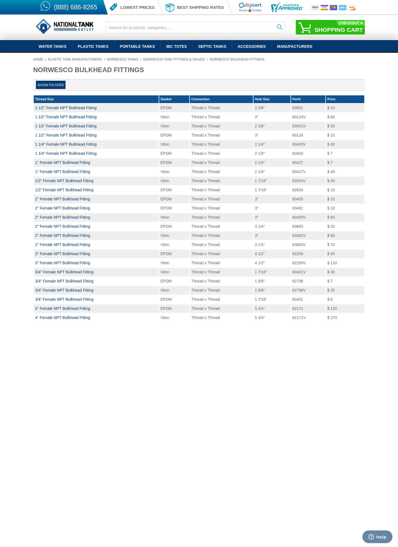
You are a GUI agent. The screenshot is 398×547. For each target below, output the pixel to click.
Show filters (50, 85)
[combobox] (195, 27)
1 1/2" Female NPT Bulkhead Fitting (66, 108)
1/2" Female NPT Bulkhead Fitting (64, 181)
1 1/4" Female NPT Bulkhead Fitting (66, 144)
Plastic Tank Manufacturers (75, 59)
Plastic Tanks (93, 46)
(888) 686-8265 (75, 7)
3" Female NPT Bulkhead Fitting (62, 254)
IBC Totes (176, 46)
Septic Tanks (212, 46)
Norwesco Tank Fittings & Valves (174, 59)
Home (38, 59)
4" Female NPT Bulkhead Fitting (62, 308)
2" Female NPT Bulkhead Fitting (62, 199)
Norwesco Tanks (122, 59)
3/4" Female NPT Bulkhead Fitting (64, 272)
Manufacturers (295, 46)
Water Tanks (53, 46)
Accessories (252, 46)
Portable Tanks (137, 46)
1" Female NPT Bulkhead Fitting (62, 162)
